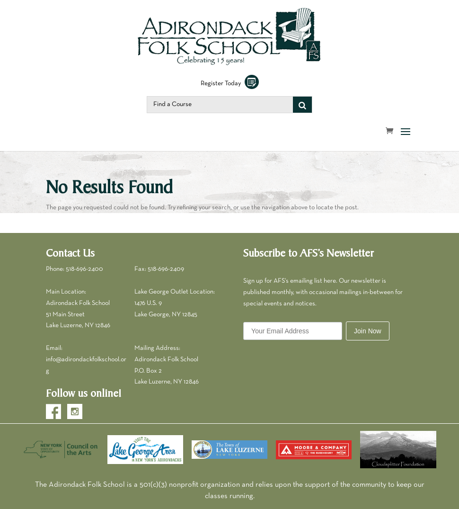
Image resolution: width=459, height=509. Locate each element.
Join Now (367, 331)
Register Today (230, 83)
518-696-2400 (84, 269)
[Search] (302, 105)
